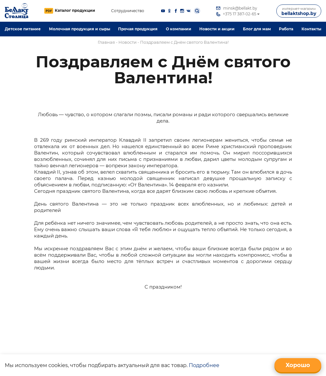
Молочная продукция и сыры (79, 28)
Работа (286, 28)
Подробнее (204, 365)
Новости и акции (217, 28)
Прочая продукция (138, 28)
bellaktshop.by (298, 11)
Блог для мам (257, 28)
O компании (178, 28)
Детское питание (23, 28)
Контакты (311, 28)
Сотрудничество (127, 11)
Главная (106, 42)
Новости (127, 42)
